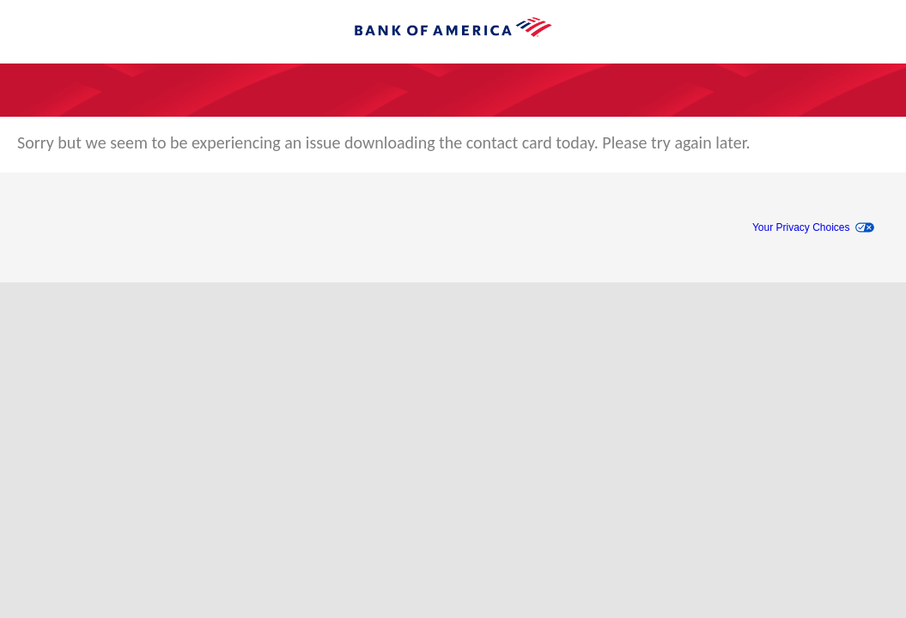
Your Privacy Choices (801, 227)
